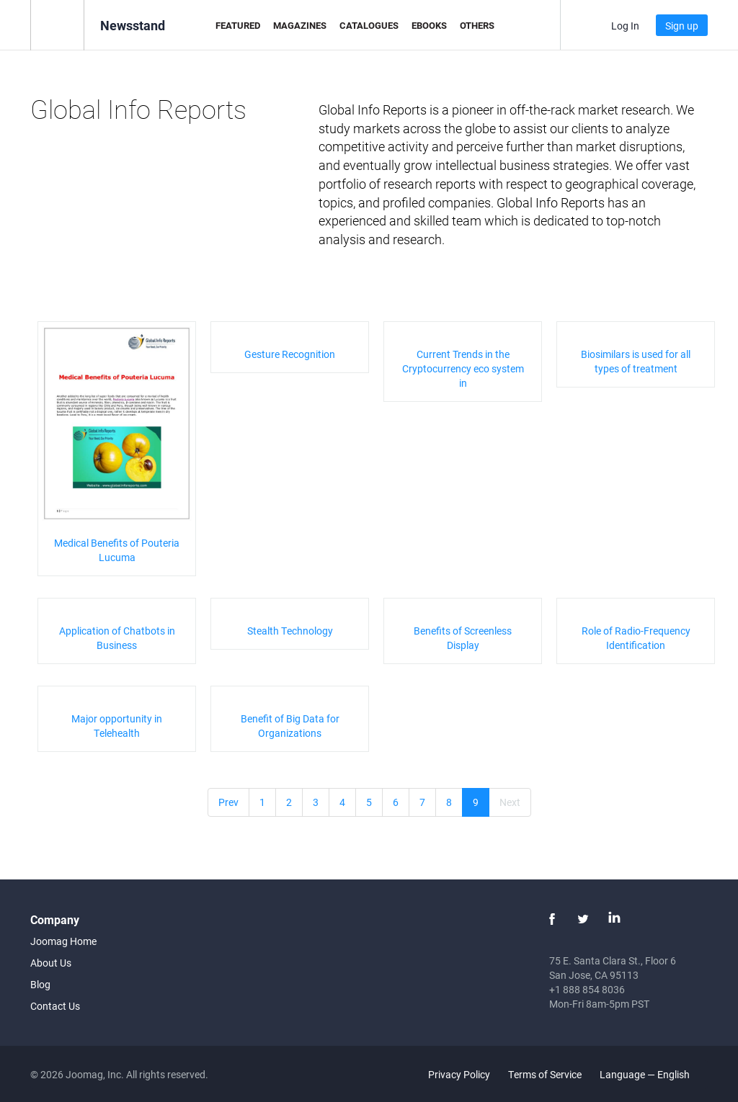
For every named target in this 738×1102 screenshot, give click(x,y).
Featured (237, 25)
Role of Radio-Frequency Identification (636, 638)
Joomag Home (63, 941)
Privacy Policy (459, 1074)
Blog (40, 984)
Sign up (681, 25)
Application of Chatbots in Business (117, 638)
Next (509, 802)
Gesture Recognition (289, 354)
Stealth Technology (290, 630)
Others (477, 25)
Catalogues (369, 25)
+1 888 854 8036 (587, 989)
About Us (50, 962)
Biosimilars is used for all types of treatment (635, 361)
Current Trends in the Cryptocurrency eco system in (463, 368)
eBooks (429, 25)
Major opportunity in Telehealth (116, 726)
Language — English (653, 1074)
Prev (228, 802)
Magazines (299, 25)
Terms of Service (545, 1074)
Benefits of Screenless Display (463, 638)
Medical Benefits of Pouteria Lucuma (116, 550)
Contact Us (55, 1006)
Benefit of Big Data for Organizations (290, 726)
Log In (625, 25)
